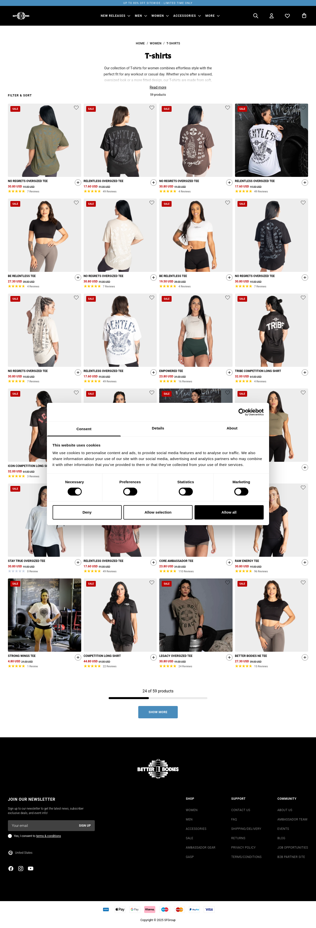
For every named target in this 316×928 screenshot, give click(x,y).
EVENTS (283, 829)
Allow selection (157, 512)
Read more (158, 87)
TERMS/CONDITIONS (246, 857)
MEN (138, 16)
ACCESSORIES (184, 16)
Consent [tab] (84, 429)
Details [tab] (158, 428)
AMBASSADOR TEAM (292, 820)
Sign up (85, 826)
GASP (190, 857)
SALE (189, 839)
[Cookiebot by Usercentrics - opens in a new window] (242, 412)
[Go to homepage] (21, 16)
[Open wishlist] (287, 16)
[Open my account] (271, 16)
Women (156, 43)
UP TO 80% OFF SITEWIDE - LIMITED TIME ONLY (158, 3)
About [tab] (232, 428)
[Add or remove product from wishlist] (76, 107)
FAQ (234, 820)
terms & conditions (48, 836)
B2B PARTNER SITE (291, 857)
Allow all (229, 512)
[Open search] (256, 16)
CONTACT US (240, 811)
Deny (87, 512)
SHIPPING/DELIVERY (246, 829)
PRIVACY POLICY (243, 848)
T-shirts (173, 43)
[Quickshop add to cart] (76, 183)
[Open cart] (304, 16)
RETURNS (238, 839)
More (210, 16)
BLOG (281, 839)
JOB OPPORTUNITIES (292, 848)
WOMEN (158, 16)
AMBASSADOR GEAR (201, 848)
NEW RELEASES (113, 16)
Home (140, 43)
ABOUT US (285, 811)
